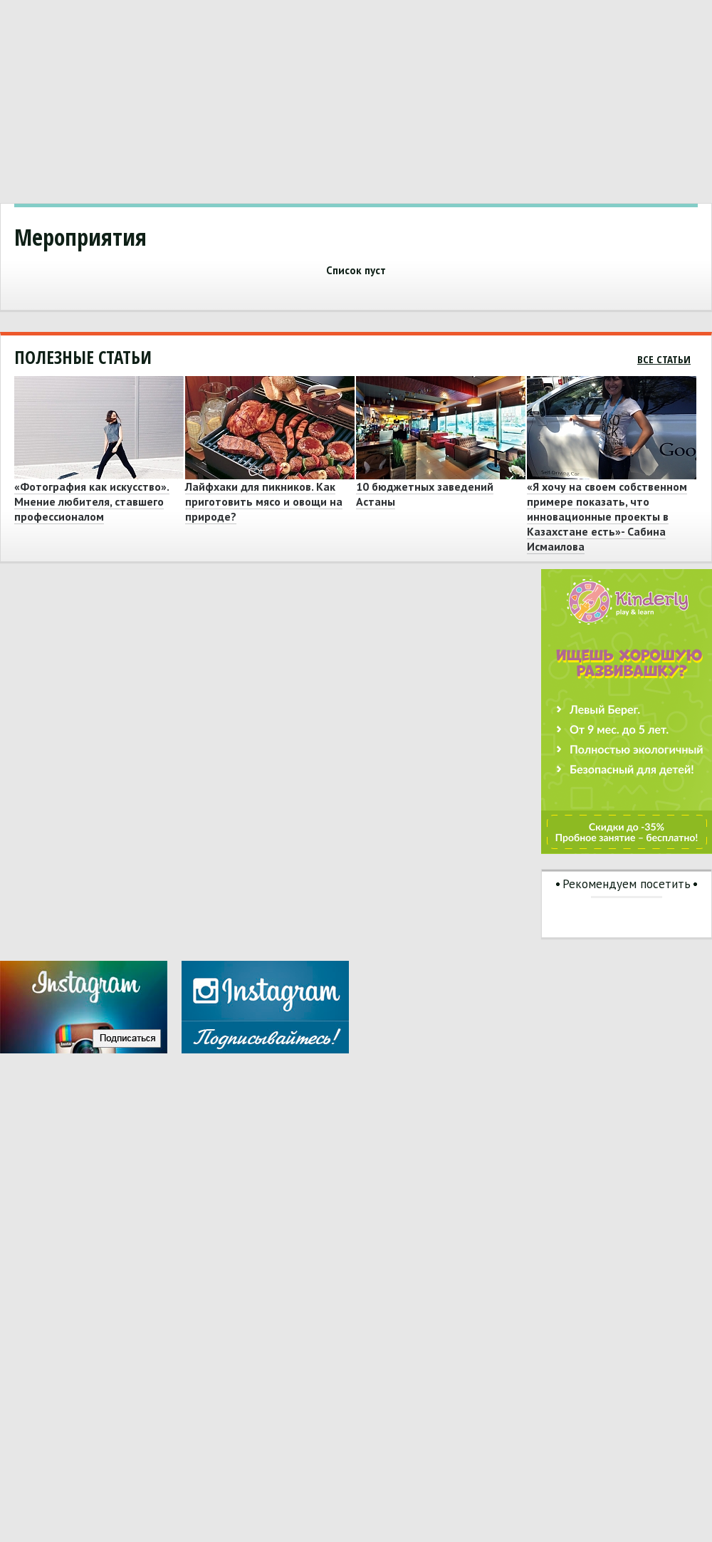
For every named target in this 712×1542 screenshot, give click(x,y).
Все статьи (664, 359)
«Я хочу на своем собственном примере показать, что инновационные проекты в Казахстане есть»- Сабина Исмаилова (607, 516)
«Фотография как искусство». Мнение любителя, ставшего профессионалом (91, 501)
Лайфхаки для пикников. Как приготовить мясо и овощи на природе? (263, 501)
